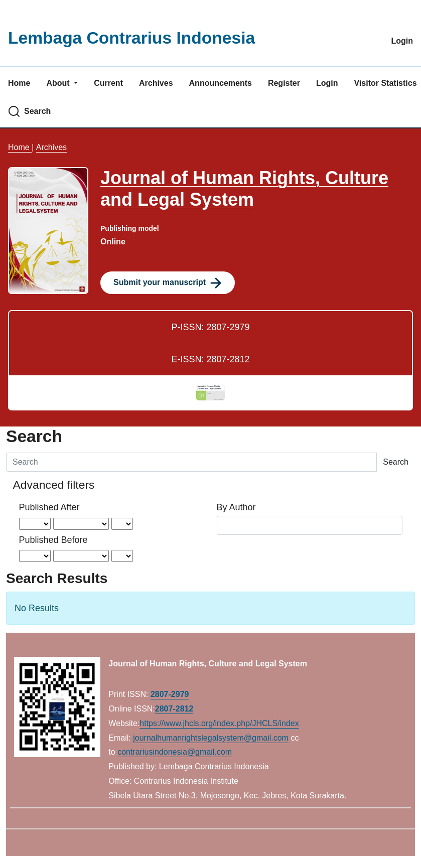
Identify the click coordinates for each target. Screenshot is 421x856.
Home (19, 83)
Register (284, 83)
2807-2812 (174, 708)
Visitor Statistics (385, 83)
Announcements (220, 83)
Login (402, 41)
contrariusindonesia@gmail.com (174, 752)
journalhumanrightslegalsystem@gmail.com (211, 738)
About (59, 83)
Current (108, 83)
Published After (49, 507)
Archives (156, 83)
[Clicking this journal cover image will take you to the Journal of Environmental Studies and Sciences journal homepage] (48, 230)
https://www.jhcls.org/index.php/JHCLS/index (219, 723)
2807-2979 (170, 694)
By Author (236, 507)
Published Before (53, 540)
